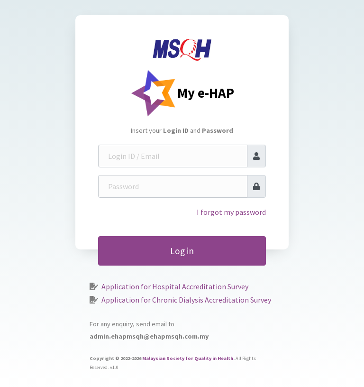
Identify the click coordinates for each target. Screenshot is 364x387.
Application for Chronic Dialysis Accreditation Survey (186, 299)
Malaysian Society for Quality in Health (187, 358)
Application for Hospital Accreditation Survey (174, 286)
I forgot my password (231, 212)
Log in (182, 251)
